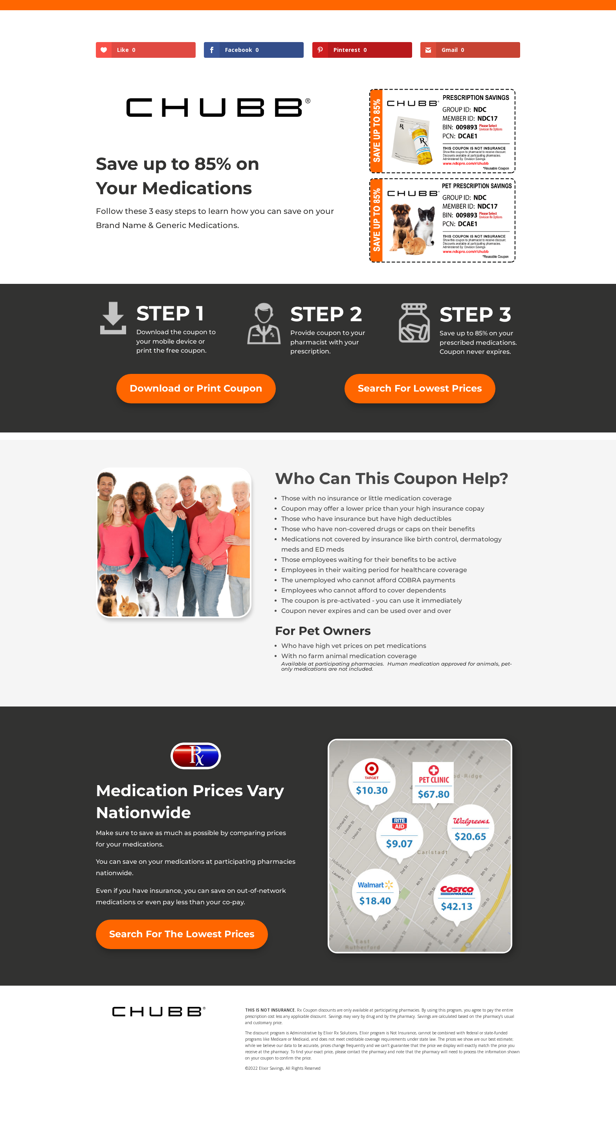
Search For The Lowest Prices (182, 934)
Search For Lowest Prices (420, 388)
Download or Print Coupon (196, 388)
